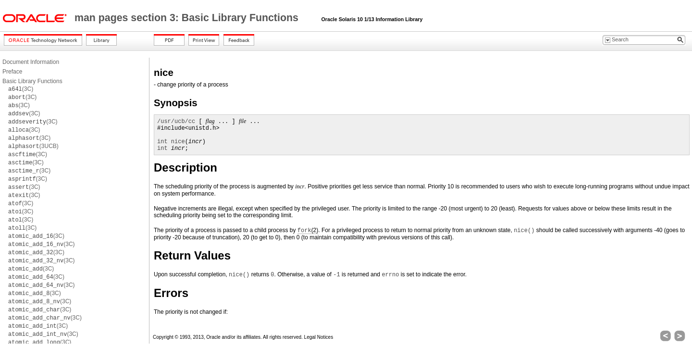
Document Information (30, 62)
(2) (307, 230)
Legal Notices (319, 337)
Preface (12, 71)
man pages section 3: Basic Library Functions (187, 18)
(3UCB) (33, 146)
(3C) (20, 89)
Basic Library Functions (32, 81)
